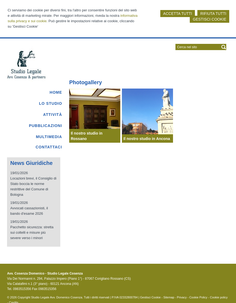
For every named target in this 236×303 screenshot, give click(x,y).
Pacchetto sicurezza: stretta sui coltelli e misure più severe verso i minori (32, 232)
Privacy (182, 297)
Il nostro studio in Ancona (147, 138)
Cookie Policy (198, 297)
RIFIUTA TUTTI (213, 13)
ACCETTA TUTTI (177, 13)
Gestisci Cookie (150, 297)
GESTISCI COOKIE (209, 19)
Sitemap (168, 297)
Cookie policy (219, 297)
